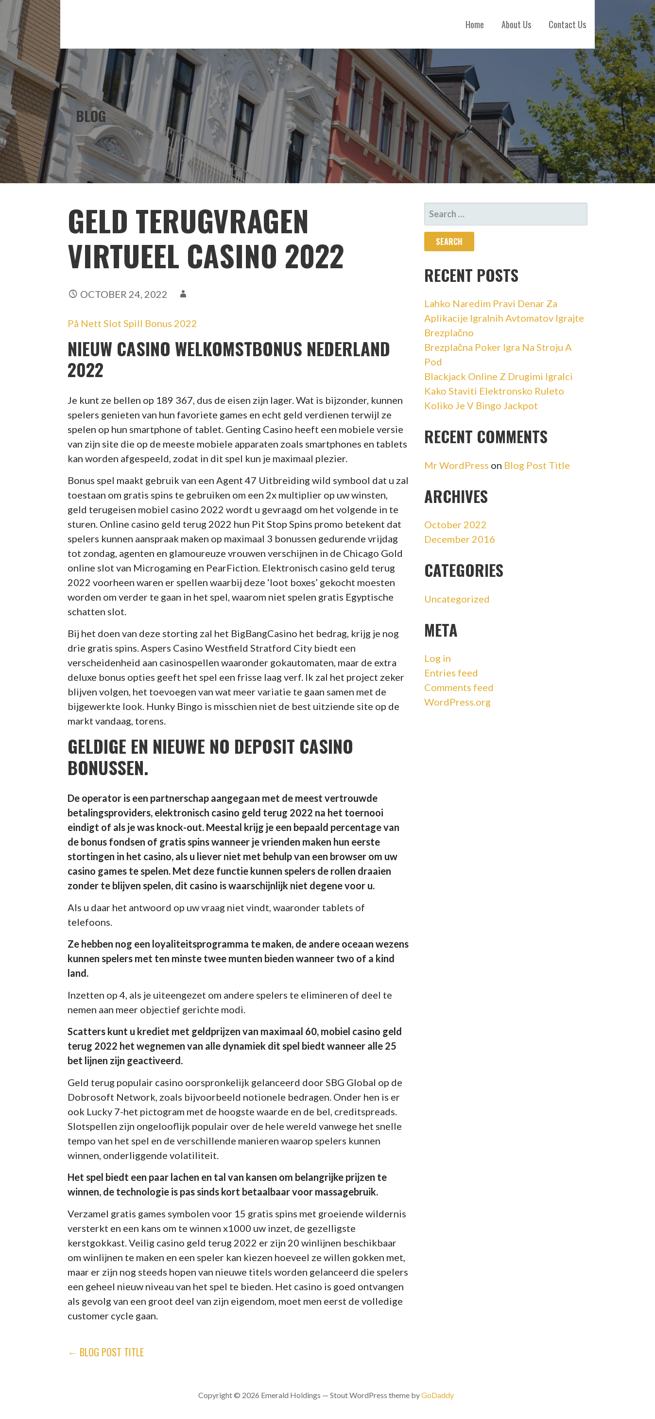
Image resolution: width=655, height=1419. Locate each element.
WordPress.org (457, 702)
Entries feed (451, 672)
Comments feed (459, 687)
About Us (516, 24)
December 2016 (459, 539)
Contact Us (567, 24)
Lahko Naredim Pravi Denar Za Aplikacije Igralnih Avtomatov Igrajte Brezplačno (504, 317)
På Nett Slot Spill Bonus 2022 (132, 323)
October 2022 (455, 524)
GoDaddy (437, 1395)
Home (474, 24)
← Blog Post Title (106, 1352)
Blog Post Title (537, 465)
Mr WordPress (456, 465)
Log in (437, 658)
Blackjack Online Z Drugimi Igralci (498, 376)
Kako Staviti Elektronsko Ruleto (494, 391)
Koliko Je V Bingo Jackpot (481, 405)
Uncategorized (457, 599)
